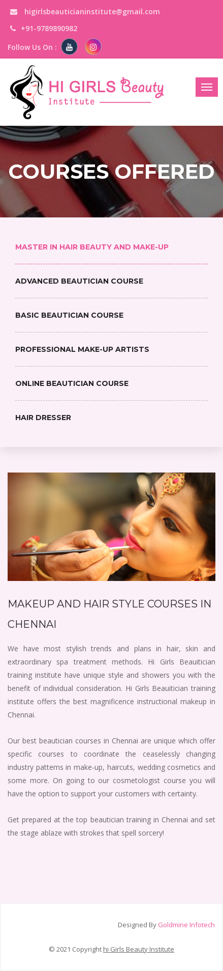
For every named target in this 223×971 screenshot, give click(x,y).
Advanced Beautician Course (79, 281)
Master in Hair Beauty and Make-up (92, 247)
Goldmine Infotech (186, 924)
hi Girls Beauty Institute (138, 949)
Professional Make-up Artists (82, 349)
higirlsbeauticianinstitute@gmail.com (85, 11)
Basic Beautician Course (69, 315)
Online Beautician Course (72, 383)
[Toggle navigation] (207, 87)
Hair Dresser (43, 417)
